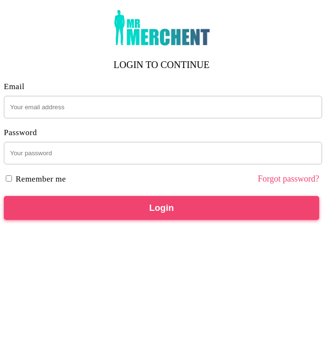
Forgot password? (288, 179)
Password (20, 132)
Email (14, 86)
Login (161, 208)
